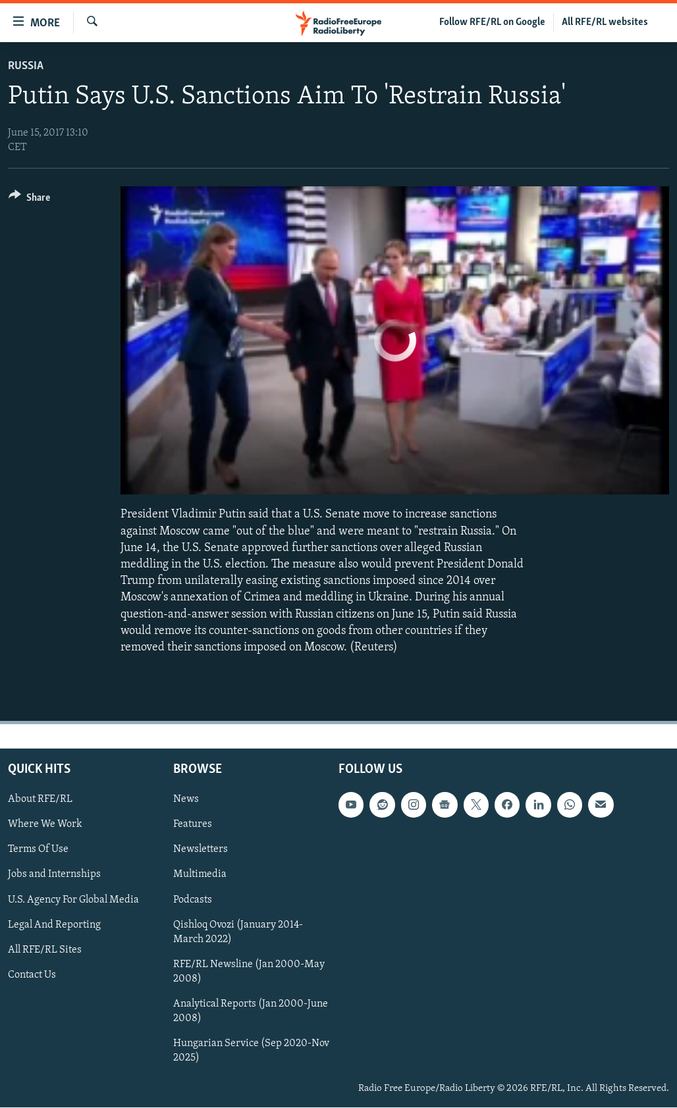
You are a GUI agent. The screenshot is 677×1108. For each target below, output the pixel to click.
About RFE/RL (40, 799)
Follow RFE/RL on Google (492, 22)
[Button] (29, 199)
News (186, 799)
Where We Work (45, 825)
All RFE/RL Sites (45, 950)
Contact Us (32, 975)
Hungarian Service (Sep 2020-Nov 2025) (251, 1050)
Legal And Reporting (54, 925)
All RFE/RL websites (605, 22)
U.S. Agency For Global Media (73, 900)
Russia (25, 66)
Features (192, 825)
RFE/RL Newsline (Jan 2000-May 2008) (249, 971)
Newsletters (200, 850)
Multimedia (200, 875)
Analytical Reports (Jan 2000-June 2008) (250, 1011)
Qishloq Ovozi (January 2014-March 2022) (238, 932)
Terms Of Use (38, 850)
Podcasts (192, 900)
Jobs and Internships (54, 875)
